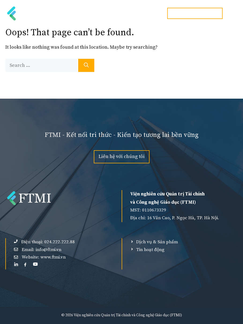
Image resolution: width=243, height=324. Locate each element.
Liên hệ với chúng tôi (122, 156)
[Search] (86, 65)
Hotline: (195, 13)
